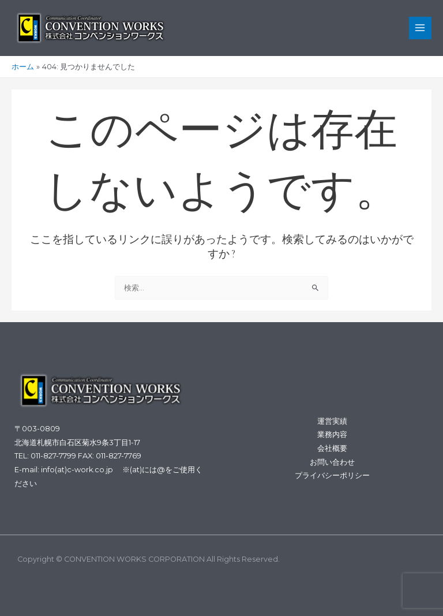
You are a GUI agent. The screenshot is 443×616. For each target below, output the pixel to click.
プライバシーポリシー (332, 475)
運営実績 (332, 421)
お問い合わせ (332, 462)
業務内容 (332, 434)
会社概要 (332, 448)
